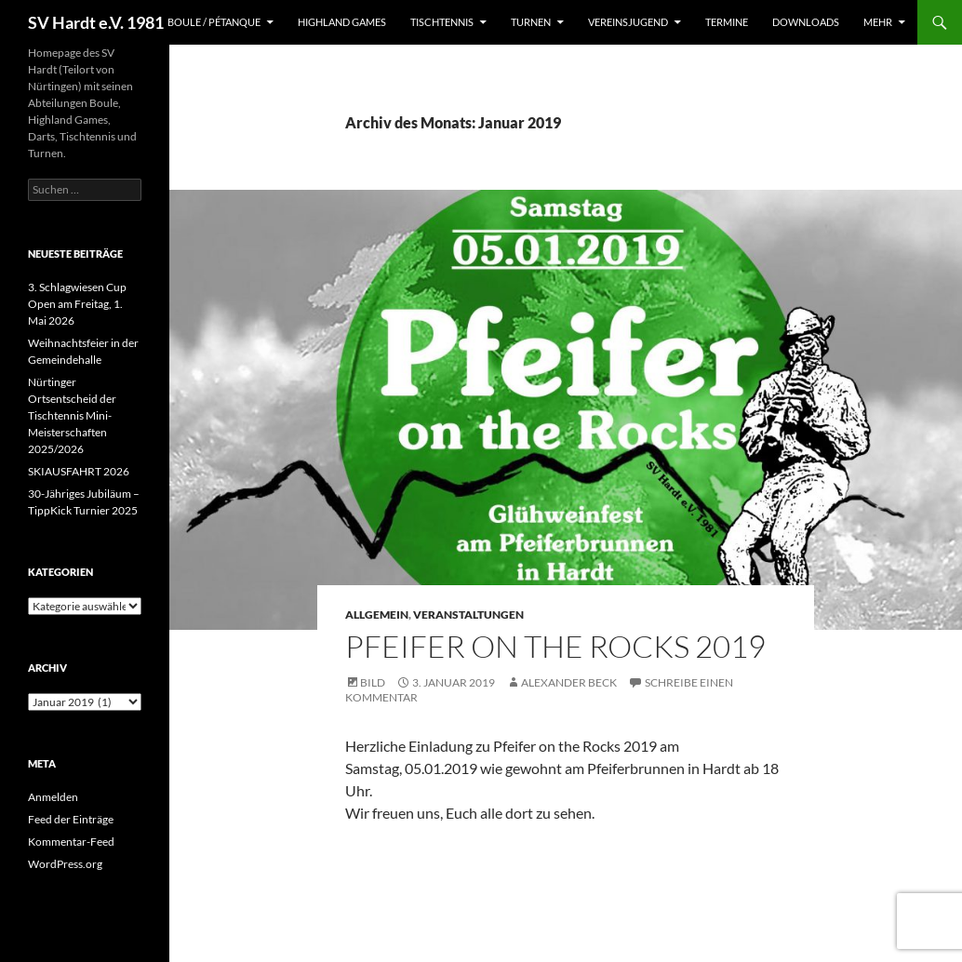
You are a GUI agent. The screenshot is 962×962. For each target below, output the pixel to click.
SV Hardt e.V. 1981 (96, 22)
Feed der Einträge (71, 819)
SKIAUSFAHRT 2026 (78, 471)
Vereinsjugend (628, 22)
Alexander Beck (569, 682)
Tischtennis (442, 22)
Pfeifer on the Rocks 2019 (555, 646)
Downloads (805, 22)
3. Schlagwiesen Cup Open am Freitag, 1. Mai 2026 (77, 303)
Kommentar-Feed (71, 841)
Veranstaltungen (468, 614)
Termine (726, 22)
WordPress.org (65, 864)
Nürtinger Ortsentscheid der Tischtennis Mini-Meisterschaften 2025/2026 (72, 415)
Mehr (877, 22)
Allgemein (376, 614)
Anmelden (53, 797)
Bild (372, 682)
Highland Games (342, 22)
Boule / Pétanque (214, 22)
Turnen (531, 22)
